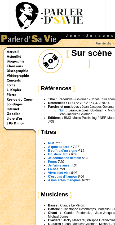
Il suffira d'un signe (62, 150)
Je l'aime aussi (59, 165)
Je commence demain (65, 158)
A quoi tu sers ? (60, 147)
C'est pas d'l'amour (62, 176)
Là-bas (53, 169)
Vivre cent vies (59, 173)
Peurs (52, 162)
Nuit (61, 110)
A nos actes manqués (64, 180)
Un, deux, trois (59, 154)
